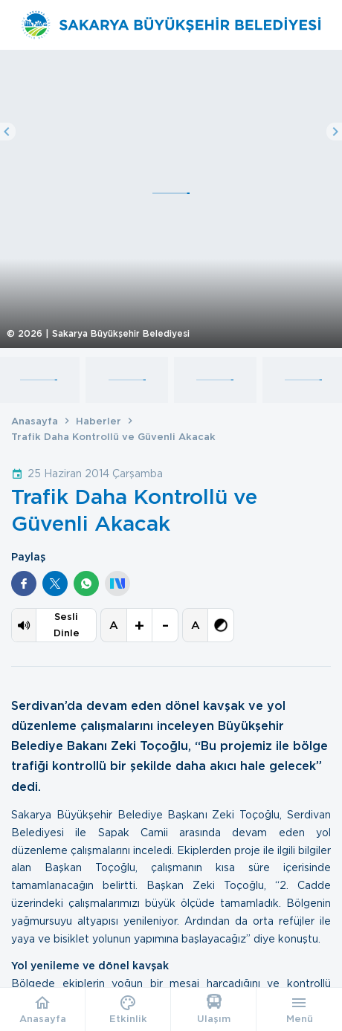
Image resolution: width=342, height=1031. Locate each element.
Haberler (98, 421)
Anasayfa (34, 421)
